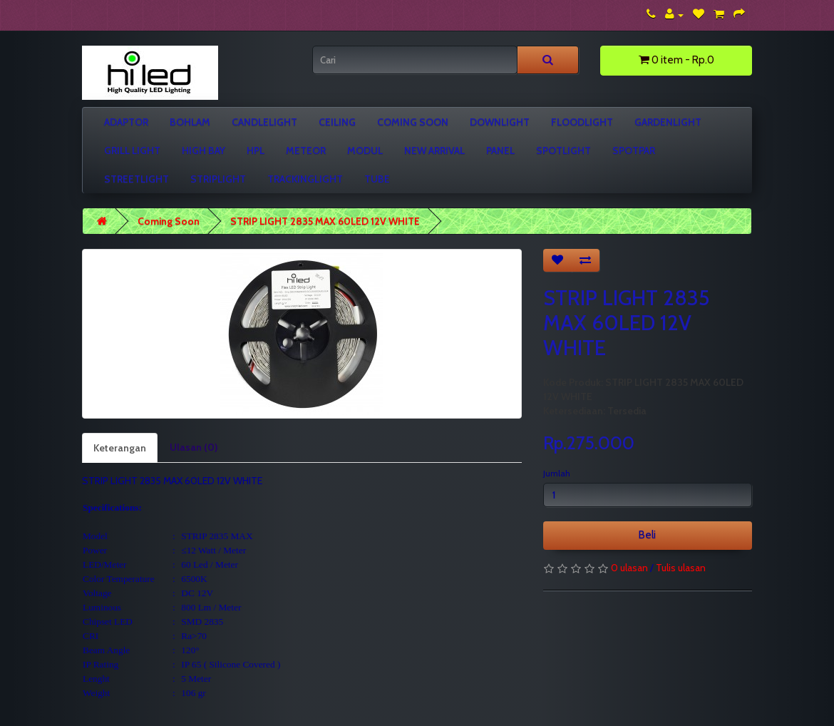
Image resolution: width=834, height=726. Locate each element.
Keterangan (119, 447)
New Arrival (434, 150)
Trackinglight (305, 179)
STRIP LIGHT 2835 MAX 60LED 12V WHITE (325, 221)
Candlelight (264, 122)
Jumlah (556, 473)
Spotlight (563, 150)
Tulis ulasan (681, 567)
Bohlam (190, 122)
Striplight (218, 179)
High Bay (203, 150)
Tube (377, 179)
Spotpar (633, 150)
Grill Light (132, 150)
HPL (255, 150)
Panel (500, 150)
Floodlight (582, 122)
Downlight (500, 122)
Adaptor (126, 122)
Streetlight (136, 179)
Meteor (306, 150)
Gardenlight (667, 122)
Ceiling (337, 122)
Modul (365, 150)
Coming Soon (412, 122)
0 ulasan (629, 567)
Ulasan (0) (193, 447)
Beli (647, 534)
